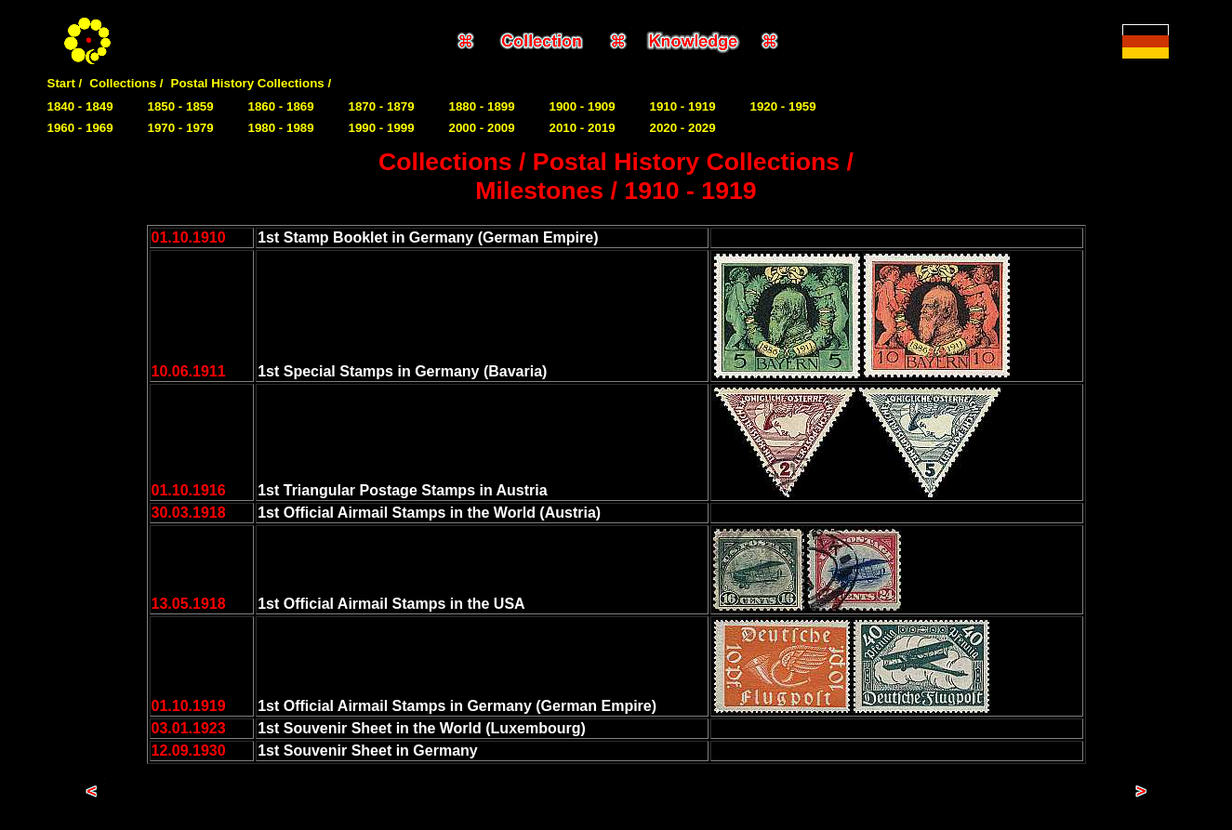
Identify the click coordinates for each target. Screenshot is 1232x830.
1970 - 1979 (181, 128)
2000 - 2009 (482, 128)
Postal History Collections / (251, 83)
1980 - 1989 (281, 128)
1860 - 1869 (281, 106)
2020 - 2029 (683, 128)
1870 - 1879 (382, 106)
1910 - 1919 (683, 106)
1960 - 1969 (80, 128)
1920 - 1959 (783, 106)
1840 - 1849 (80, 106)
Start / (65, 83)
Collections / (126, 83)
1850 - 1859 (181, 106)
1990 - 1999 (382, 128)
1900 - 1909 (583, 106)
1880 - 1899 (482, 106)
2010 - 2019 (583, 128)
